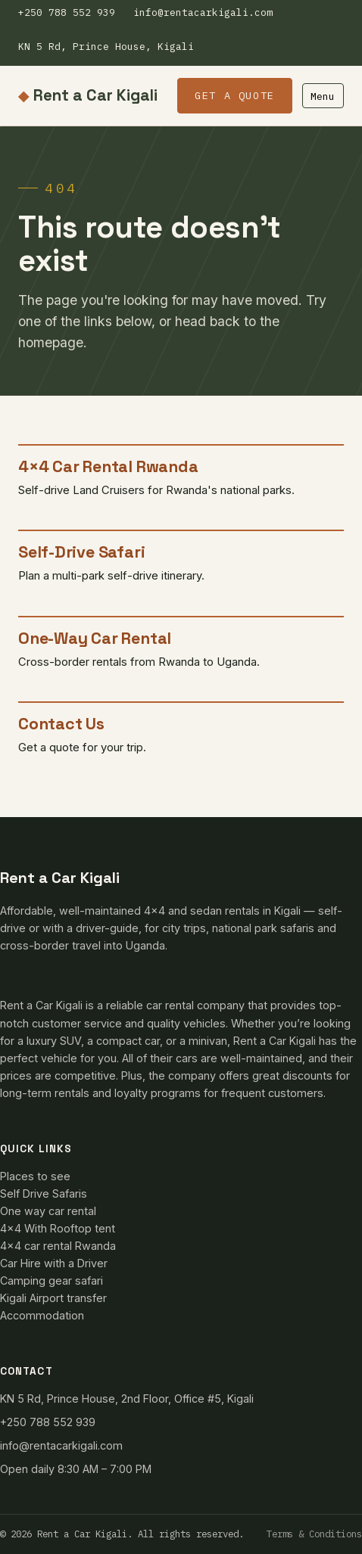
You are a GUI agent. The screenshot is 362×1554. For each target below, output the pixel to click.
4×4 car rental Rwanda (58, 1245)
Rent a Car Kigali (88, 96)
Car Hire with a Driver (54, 1263)
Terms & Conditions (314, 1534)
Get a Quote (235, 95)
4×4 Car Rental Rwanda (108, 466)
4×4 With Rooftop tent (57, 1228)
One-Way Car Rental (94, 638)
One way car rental (48, 1210)
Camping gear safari (51, 1280)
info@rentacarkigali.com (203, 12)
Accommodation (42, 1315)
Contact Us (61, 723)
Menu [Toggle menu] (323, 96)
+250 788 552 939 (66, 12)
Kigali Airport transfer (53, 1297)
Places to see (35, 1176)
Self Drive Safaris (43, 1193)
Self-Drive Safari (81, 552)
